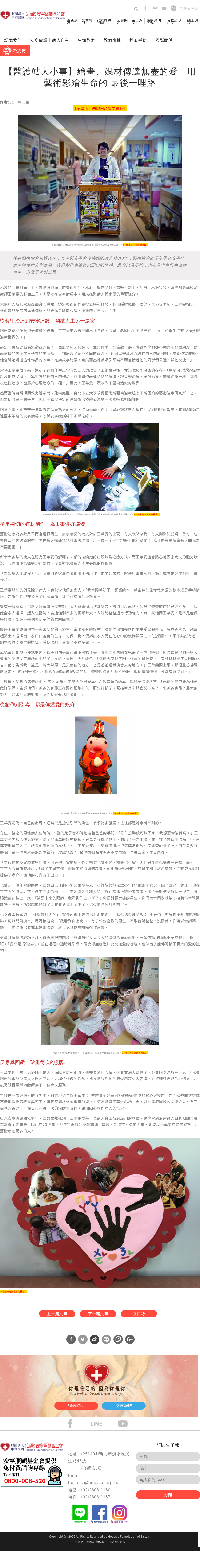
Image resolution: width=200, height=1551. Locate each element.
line (155, 8)
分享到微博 (94, 1343)
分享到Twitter (83, 1343)
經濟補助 (138, 40)
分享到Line (106, 1343)
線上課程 (192, 21)
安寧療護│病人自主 (49, 40)
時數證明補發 (174, 21)
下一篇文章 (97, 1315)
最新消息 (72, 21)
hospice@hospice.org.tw (93, 1486)
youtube (164, 8)
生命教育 (86, 40)
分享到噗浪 (118, 1343)
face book (73, 1427)
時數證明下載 (154, 21)
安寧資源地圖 (103, 21)
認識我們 (13, 40)
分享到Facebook (71, 1343)
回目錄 (147, 1315)
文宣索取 (137, 1407)
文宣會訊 (87, 21)
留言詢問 (137, 21)
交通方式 (91, 1472)
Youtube (126, 1427)
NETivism (112, 1545)
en (173, 8)
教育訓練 (112, 40)
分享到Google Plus (130, 1343)
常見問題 (122, 21)
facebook (145, 8)
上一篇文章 (47, 1315)
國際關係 (164, 40)
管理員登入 (189, 8)
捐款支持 (17, 50)
